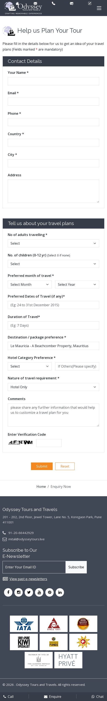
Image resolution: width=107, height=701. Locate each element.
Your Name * (18, 72)
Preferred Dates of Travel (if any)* (36, 296)
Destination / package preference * (37, 337)
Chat (98, 696)
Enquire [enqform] (52, 696)
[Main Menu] (99, 8)
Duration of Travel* (24, 316)
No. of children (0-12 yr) (39, 255)
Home (41, 486)
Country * (16, 134)
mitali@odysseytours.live (26, 539)
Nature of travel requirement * (33, 378)
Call (8, 696)
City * (12, 154)
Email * (13, 93)
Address (14, 175)
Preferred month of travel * (31, 275)
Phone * (14, 113)
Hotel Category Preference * (32, 357)
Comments (16, 398)
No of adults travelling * (27, 234)
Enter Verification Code (27, 434)
